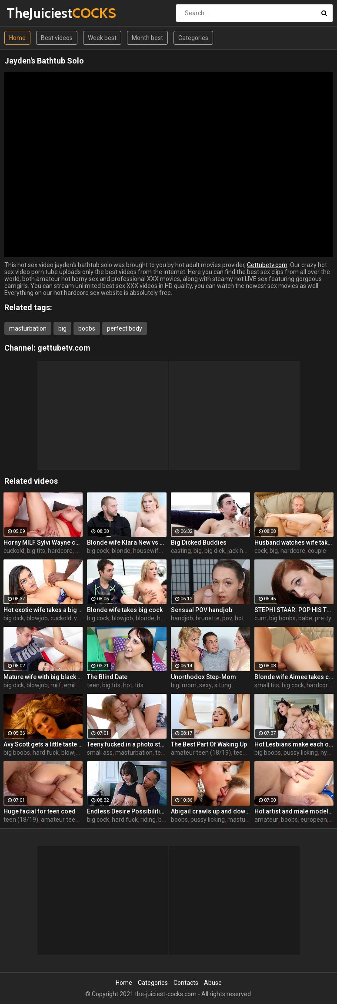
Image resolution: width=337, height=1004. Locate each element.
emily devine (81, 685)
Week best (102, 37)
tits (139, 685)
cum (260, 618)
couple (317, 550)
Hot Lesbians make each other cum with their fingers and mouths (294, 744)
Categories (193, 37)
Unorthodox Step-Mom (203, 676)
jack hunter (242, 550)
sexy (205, 685)
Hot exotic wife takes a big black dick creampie (43, 609)
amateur (266, 819)
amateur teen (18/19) (201, 752)
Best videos (57, 37)
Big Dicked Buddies (199, 542)
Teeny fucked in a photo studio (126, 744)
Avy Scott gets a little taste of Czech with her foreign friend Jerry (43, 744)
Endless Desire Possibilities (126, 811)
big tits (36, 550)
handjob (182, 618)
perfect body (124, 328)
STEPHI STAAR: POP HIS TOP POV (294, 609)
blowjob (37, 618)
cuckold (13, 550)
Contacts (186, 982)
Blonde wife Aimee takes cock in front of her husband (294, 676)
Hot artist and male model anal (294, 811)
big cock (98, 550)
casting (181, 550)
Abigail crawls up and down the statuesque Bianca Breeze (210, 811)
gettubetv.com (63, 347)
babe (305, 618)
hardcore (60, 550)
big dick (214, 550)
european (313, 819)
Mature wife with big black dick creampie (43, 676)
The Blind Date (107, 676)
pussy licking (301, 752)
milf (55, 685)
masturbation (28, 328)
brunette (208, 618)
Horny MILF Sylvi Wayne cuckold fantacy (43, 542)
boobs (86, 328)
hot (239, 618)
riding (148, 819)
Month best (147, 37)
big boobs (282, 618)
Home (17, 37)
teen (93, 685)
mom (189, 685)
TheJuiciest (29, 12)
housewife (147, 550)
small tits (266, 685)
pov (227, 618)
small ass (100, 752)
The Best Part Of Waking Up (209, 744)
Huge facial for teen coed (39, 811)
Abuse (213, 982)
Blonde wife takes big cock (125, 609)
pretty (323, 618)
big (62, 328)
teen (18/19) (20, 819)
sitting (222, 685)
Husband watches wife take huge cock (294, 542)
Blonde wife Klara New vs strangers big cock (126, 542)
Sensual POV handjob (201, 609)
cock (260, 550)
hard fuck (46, 752)
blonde (121, 550)
